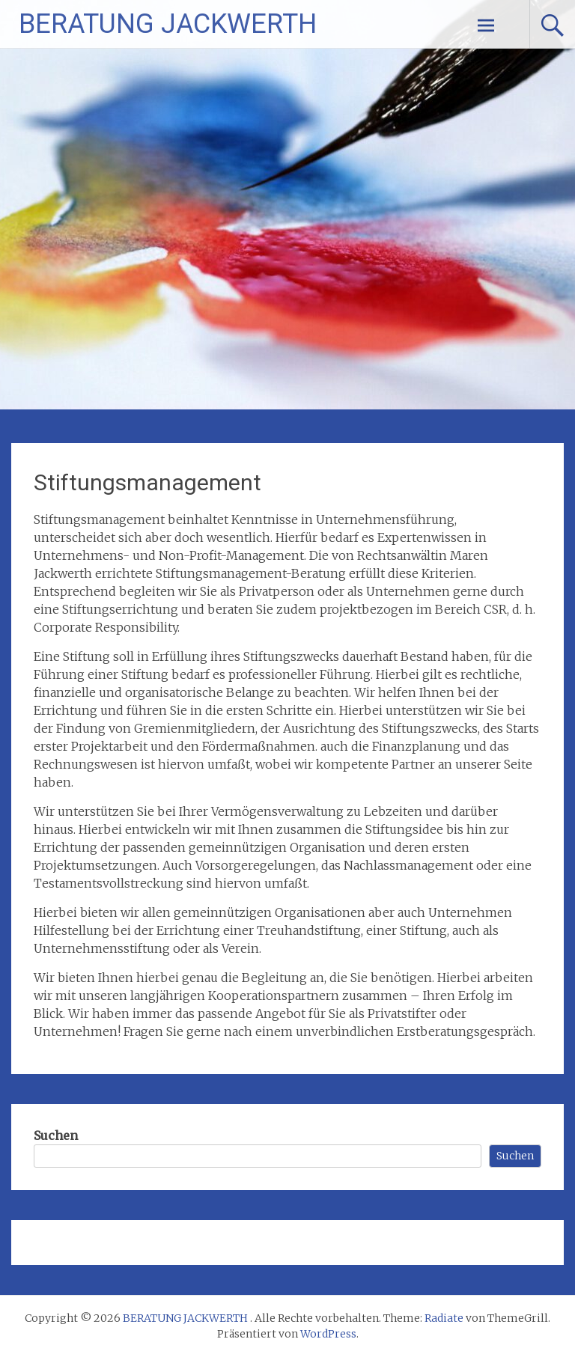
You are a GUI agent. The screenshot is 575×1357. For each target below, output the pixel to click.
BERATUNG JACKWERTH (168, 24)
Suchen (56, 1135)
